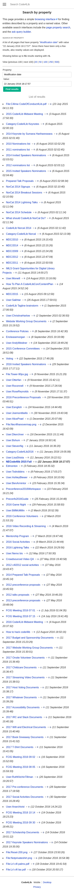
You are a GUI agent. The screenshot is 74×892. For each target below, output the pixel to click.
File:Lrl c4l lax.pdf (16, 869)
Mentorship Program (17, 536)
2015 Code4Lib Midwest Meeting (24, 114)
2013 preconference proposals (23, 600)
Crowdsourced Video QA (20, 559)
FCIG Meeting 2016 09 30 (20, 822)
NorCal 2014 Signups (18, 186)
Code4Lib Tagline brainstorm (22, 305)
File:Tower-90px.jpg (17, 374)
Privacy (37, 887)
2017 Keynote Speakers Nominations (27, 842)
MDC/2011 (12, 262)
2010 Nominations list (18, 143)
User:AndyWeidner (16, 343)
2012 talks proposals (17, 594)
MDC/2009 (12, 251)
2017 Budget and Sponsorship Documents (30, 637)
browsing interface (45, 19)
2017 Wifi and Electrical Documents (26, 727)
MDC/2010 (12, 239)
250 (51, 62)
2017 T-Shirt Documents (19, 747)
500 (57, 62)
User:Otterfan (13, 380)
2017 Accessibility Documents (23, 707)
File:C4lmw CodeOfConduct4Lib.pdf (26, 104)
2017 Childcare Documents (21, 667)
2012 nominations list (18, 165)
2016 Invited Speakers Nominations (26, 364)
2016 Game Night (16, 504)
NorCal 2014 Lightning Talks (22, 202)
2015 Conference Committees (23, 348)
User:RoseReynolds (17, 391)
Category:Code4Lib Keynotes (22, 124)
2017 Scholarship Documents (22, 832)
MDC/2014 (12, 245)
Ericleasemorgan (15, 337)
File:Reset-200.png (16, 852)
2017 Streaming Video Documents (25, 677)
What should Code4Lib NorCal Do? (26, 218)
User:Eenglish (14, 407)
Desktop (47, 882)
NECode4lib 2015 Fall (19, 461)
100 (45, 62)
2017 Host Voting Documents (22, 687)
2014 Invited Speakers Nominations (26, 155)
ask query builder (21, 31)
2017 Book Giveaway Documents (25, 737)
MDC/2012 (12, 257)
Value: (6, 79)
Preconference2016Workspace (23, 489)
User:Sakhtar (13, 300)
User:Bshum (13, 440)
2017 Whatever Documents (21, 697)
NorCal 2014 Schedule (19, 212)
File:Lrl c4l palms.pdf (17, 864)
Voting (9, 358)
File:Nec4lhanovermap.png (21, 424)
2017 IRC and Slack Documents (24, 717)
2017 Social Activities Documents (24, 797)
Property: (7, 70)
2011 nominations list (18, 149)
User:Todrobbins (15, 471)
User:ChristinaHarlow (18, 315)
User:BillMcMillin (15, 510)
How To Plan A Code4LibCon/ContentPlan (29, 284)
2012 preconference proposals (23, 584)
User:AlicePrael (14, 418)
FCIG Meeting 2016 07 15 (20, 616)
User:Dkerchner (15, 434)
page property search (58, 27)
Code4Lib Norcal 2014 (18, 228)
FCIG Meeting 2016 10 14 (20, 812)
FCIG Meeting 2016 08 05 (20, 767)
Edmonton (12, 466)
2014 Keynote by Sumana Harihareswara (29, 133)
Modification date (48, 42)
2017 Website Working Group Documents (29, 647)
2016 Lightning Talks (17, 547)
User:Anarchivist (15, 806)
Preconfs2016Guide (17, 499)
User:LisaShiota (15, 457)
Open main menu (4, 4)
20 (36, 62)
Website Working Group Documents (26, 321)
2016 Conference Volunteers (22, 516)
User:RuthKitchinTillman (19, 777)
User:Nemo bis (14, 553)
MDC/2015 (12, 294)
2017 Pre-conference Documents (24, 787)
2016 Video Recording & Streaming (26, 526)
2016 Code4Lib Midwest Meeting (24, 622)
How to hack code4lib (18, 632)
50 (40, 62)
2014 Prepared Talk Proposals (23, 574)
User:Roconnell (14, 385)
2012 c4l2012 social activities (22, 565)
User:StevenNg (14, 446)
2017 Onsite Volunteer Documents (25, 657)
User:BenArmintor (16, 483)
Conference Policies (17, 331)
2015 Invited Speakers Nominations (26, 171)
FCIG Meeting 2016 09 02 (20, 757)
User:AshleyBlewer (16, 477)
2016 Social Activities (18, 541)
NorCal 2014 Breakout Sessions (24, 192)
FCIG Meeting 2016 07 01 (20, 610)
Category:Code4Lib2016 (19, 451)
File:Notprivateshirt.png (19, 858)
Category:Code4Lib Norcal (21, 234)
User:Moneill (13, 278)
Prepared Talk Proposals (20, 181)
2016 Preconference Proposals (23, 397)
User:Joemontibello (17, 413)
